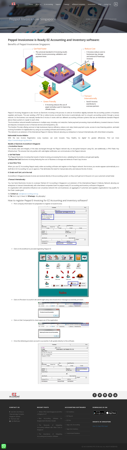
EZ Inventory (70, 412)
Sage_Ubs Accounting (73, 425)
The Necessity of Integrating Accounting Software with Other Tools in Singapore (49, 427)
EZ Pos (69, 420)
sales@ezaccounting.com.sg (28, 194)
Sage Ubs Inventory (72, 429)
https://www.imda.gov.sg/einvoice (20, 140)
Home (88, 19)
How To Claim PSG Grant (100, 426)
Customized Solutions (73, 433)
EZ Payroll (70, 416)
